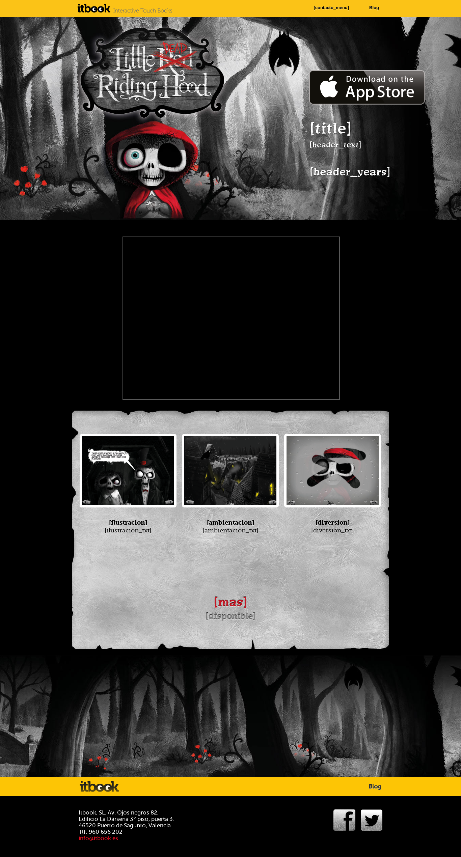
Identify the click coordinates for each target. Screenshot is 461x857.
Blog (374, 7)
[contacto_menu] (331, 7)
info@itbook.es (98, 838)
